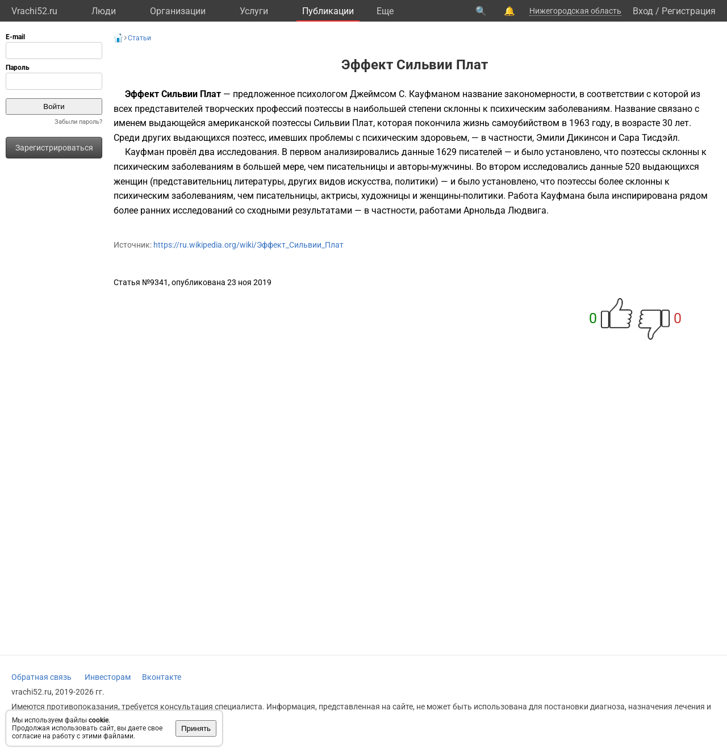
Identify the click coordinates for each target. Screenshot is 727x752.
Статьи (139, 38)
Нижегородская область (575, 10)
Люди (103, 11)
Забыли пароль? (78, 122)
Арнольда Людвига (504, 210)
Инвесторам (108, 677)
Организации (178, 11)
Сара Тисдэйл (648, 137)
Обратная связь (41, 677)
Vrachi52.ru (34, 11)
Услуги (254, 11)
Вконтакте (161, 677)
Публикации (328, 11)
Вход (643, 11)
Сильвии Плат (343, 123)
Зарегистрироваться (54, 147)
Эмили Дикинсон (572, 137)
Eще (385, 11)
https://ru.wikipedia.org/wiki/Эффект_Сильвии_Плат (248, 244)
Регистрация (689, 11)
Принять (196, 728)
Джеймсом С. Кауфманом (405, 94)
